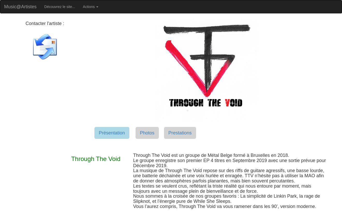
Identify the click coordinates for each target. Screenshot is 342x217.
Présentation (112, 132)
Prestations (180, 132)
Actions (90, 7)
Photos (147, 132)
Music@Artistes (20, 6)
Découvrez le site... (59, 7)
